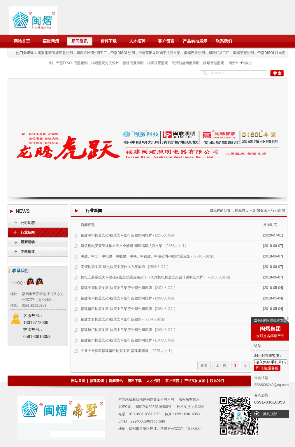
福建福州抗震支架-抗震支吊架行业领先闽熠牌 (116, 340)
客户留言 (166, 41)
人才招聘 (137, 41)
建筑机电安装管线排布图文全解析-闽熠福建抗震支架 (121, 246)
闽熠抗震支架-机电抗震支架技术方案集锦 (113, 267)
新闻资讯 (79, 41)
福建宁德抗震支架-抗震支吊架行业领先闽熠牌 (116, 288)
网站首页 (22, 41)
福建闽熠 (51, 41)
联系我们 (224, 41)
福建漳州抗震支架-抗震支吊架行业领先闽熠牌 (116, 235)
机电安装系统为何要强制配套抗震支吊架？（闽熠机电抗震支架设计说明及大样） (144, 277)
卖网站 (199, 407)
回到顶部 (270, 414)
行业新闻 (28, 232)
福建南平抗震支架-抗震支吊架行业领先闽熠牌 (116, 298)
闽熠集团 (270, 329)
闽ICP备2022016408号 (153, 407)
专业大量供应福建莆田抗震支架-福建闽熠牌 (114, 351)
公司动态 (28, 223)
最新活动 (28, 242)
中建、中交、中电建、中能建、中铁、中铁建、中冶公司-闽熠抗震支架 (135, 256)
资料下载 (108, 41)
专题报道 (28, 252)
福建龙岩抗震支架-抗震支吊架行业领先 (111, 319)
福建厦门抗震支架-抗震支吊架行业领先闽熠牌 (116, 330)
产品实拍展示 (195, 41)
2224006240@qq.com (271, 385)
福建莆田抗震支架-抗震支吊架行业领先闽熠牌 (116, 309)
